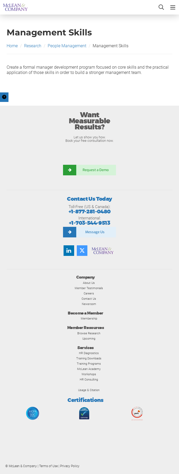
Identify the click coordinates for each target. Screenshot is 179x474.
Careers (89, 293)
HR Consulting (89, 379)
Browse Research (88, 333)
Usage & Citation (89, 390)
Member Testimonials (89, 288)
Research (32, 45)
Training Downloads (88, 358)
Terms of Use (48, 466)
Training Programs (89, 363)
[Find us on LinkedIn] (69, 250)
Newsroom (89, 304)
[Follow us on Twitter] (82, 250)
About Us (89, 283)
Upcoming (88, 338)
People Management (67, 45)
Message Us (95, 232)
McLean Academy (89, 369)
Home (12, 45)
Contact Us (89, 299)
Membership (89, 318)
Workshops (89, 374)
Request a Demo (96, 170)
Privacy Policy (69, 466)
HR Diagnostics (89, 353)
